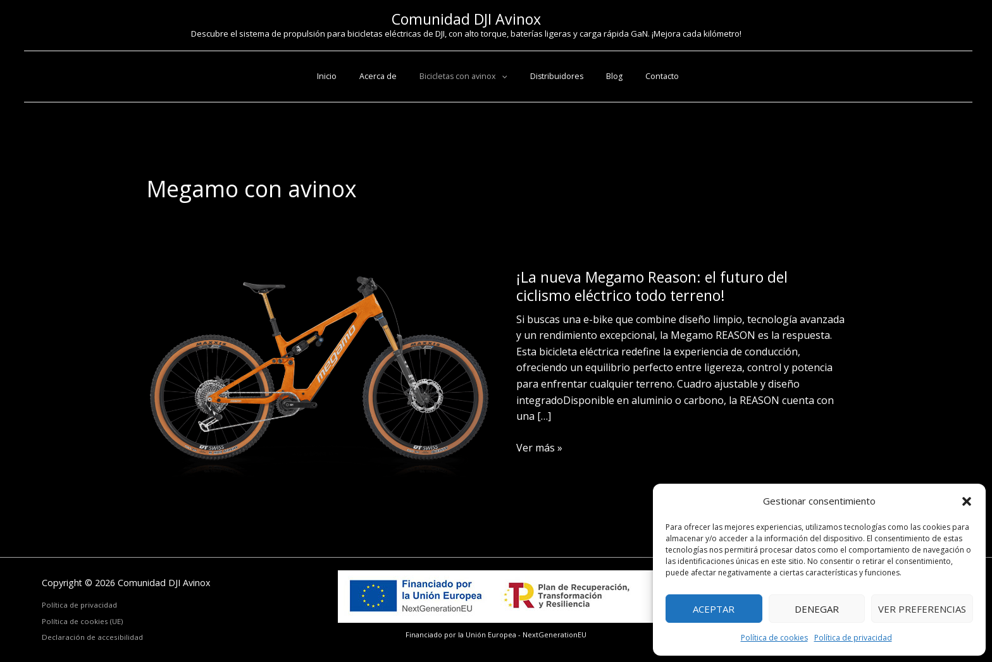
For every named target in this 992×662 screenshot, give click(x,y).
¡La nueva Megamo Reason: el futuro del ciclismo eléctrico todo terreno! (652, 286)
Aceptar (714, 609)
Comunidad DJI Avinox (466, 19)
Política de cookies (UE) (82, 621)
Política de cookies (774, 637)
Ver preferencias (922, 609)
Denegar (817, 609)
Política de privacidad (853, 637)
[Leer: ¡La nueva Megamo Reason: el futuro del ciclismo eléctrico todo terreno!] (321, 376)
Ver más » (539, 448)
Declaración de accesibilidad (92, 637)
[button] (966, 501)
